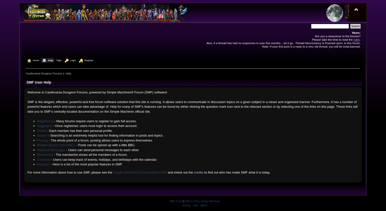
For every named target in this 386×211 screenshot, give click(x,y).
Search (42, 135)
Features (43, 164)
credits (198, 172)
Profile (41, 131)
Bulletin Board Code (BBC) (56, 145)
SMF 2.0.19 (176, 201)
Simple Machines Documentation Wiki (140, 172)
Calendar (43, 159)
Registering (45, 121)
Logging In (44, 126)
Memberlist (45, 155)
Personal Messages (51, 150)
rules (357, 39)
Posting (42, 140)
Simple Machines (210, 201)
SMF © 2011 (192, 201)
